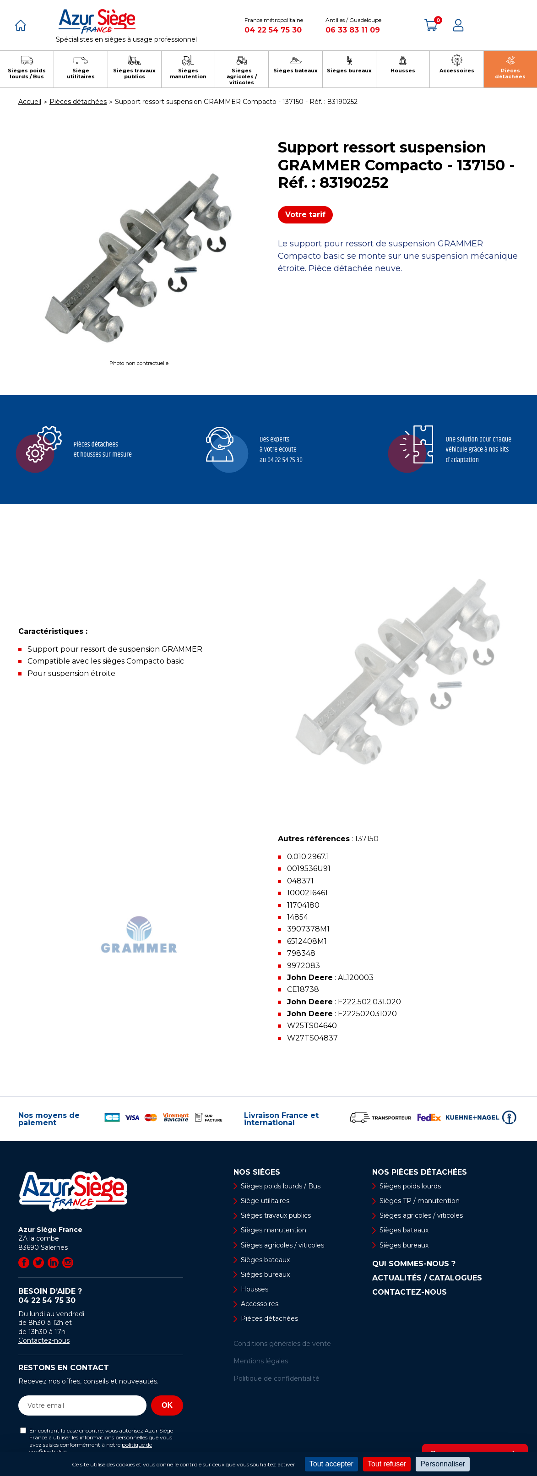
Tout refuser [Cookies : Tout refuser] (387, 1464)
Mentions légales (260, 1361)
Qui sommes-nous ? (414, 1264)
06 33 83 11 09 (352, 30)
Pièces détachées (269, 1318)
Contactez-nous (44, 1340)
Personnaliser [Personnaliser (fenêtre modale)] (442, 1464)
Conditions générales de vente (282, 1344)
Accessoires (259, 1304)
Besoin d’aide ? (100, 1296)
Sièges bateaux (265, 1260)
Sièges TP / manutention (420, 1201)
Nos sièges (256, 1172)
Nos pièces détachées (419, 1172)
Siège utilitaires (265, 1201)
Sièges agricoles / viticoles (282, 1245)
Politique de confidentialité (276, 1378)
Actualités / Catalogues (427, 1278)
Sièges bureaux (265, 1274)
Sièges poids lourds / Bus (280, 1186)
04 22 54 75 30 (273, 30)
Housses (254, 1289)
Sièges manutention (273, 1230)
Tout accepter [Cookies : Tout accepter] (331, 1464)
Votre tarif (305, 214)
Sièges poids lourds (410, 1186)
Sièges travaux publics (276, 1215)
